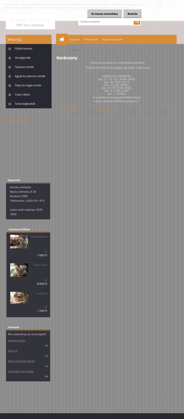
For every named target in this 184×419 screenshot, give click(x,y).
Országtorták (23, 58)
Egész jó (12, 351)
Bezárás (132, 14)
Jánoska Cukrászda (16, 119)
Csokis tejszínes (39, 236)
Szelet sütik (64, 114)
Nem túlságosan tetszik (21, 361)
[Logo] (30, 21)
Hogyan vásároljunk (112, 39)
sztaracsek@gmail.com (23, 205)
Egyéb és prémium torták (30, 76)
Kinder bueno (40, 265)
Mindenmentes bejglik (108, 109)
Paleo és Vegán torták (28, 85)
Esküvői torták (91, 39)
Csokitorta (41, 293)
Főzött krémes (23, 48)
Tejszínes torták (24, 67)
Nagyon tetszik (16, 340)
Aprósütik (141, 109)
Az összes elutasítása (103, 14)
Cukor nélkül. (22, 94)
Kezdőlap (63, 49)
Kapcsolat (74, 39)
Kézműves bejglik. (67, 109)
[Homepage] (63, 39)
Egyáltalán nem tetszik (21, 371)
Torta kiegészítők (25, 103)
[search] (137, 21)
